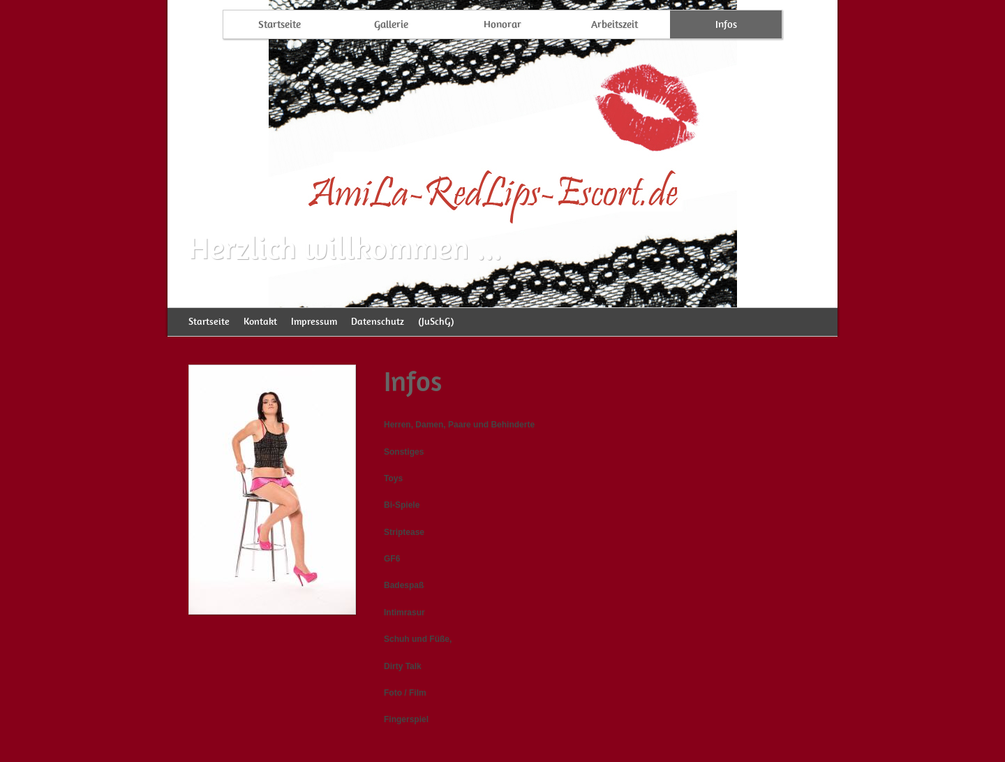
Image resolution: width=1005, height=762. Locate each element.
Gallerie (391, 24)
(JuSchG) (436, 322)
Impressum (314, 322)
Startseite (279, 24)
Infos (726, 24)
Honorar (502, 24)
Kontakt (260, 322)
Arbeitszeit (614, 24)
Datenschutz (377, 322)
